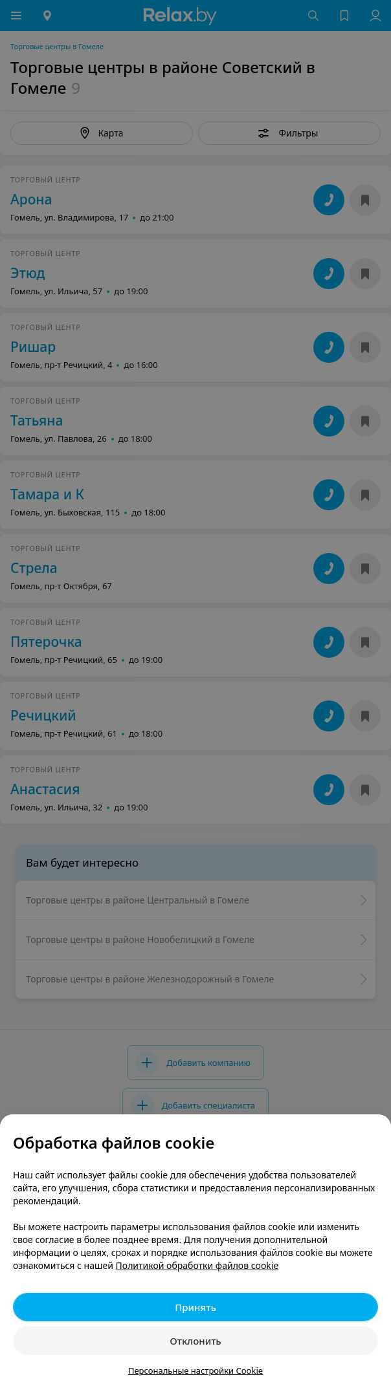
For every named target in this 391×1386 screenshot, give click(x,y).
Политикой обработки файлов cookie (197, 1265)
